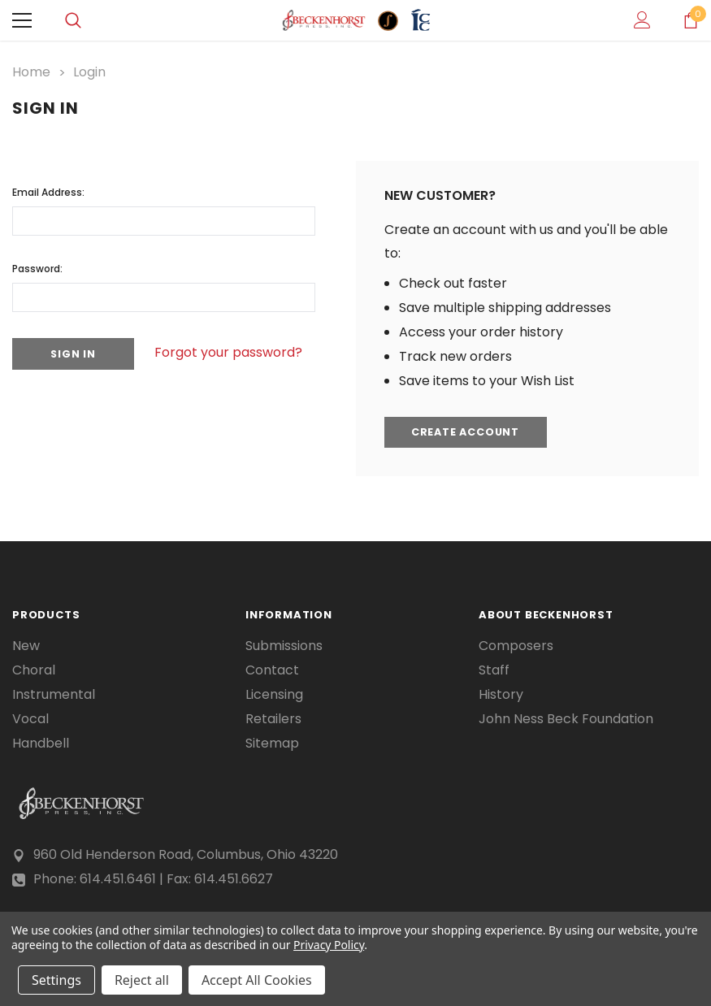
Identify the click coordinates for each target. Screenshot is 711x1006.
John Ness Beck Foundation (566, 718)
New (26, 645)
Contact (272, 669)
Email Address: (48, 190)
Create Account (469, 432)
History (501, 694)
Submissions (284, 645)
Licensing (274, 694)
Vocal (30, 718)
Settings (56, 980)
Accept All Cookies (257, 980)
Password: (37, 267)
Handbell (40, 743)
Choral (33, 669)
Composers (516, 645)
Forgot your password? (236, 352)
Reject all (142, 980)
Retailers (273, 718)
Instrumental (53, 694)
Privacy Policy (328, 944)
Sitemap (272, 743)
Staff (494, 669)
